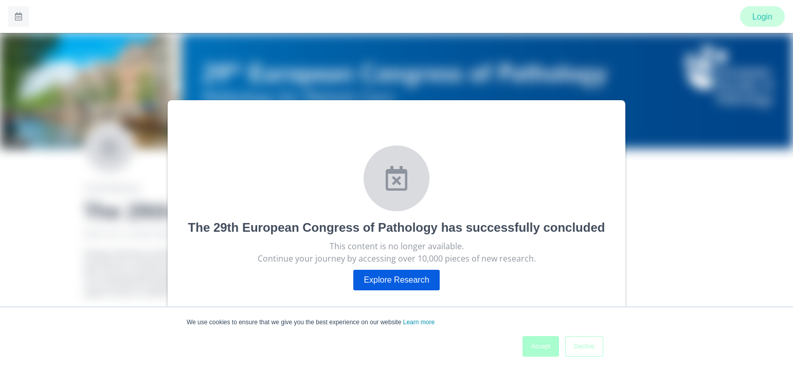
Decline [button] (584, 346)
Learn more (419, 322)
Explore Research (396, 279)
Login (762, 16)
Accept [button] (540, 346)
